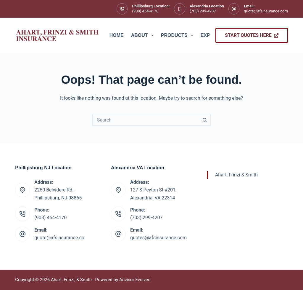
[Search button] (205, 120)
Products (178, 35)
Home (116, 35)
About (143, 35)
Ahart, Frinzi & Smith (236, 175)
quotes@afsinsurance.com (158, 237)
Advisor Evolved (135, 279)
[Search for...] (145, 120)
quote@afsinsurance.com (266, 11)
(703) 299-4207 (203, 11)
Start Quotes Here (251, 35)
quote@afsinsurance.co (59, 237)
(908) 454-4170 (145, 11)
